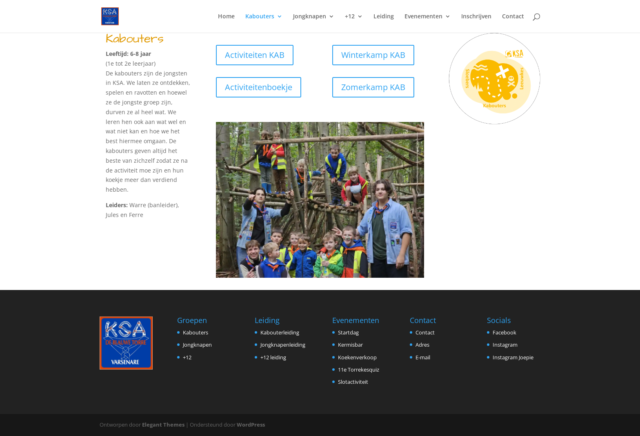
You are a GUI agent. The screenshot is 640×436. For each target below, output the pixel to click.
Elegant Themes (163, 424)
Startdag (348, 332)
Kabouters (259, 16)
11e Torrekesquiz (358, 369)
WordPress (251, 424)
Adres (422, 344)
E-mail (423, 357)
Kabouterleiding (279, 332)
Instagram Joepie (513, 357)
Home (226, 16)
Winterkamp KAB (373, 54)
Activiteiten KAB (254, 54)
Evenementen (423, 16)
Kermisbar (350, 344)
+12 (350, 16)
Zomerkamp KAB (373, 87)
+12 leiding (273, 357)
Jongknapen (309, 16)
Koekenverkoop (357, 357)
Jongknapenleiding (282, 344)
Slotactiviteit (353, 381)
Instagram (505, 344)
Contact (513, 16)
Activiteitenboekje (258, 87)
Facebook (504, 332)
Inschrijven (476, 16)
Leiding (383, 16)
